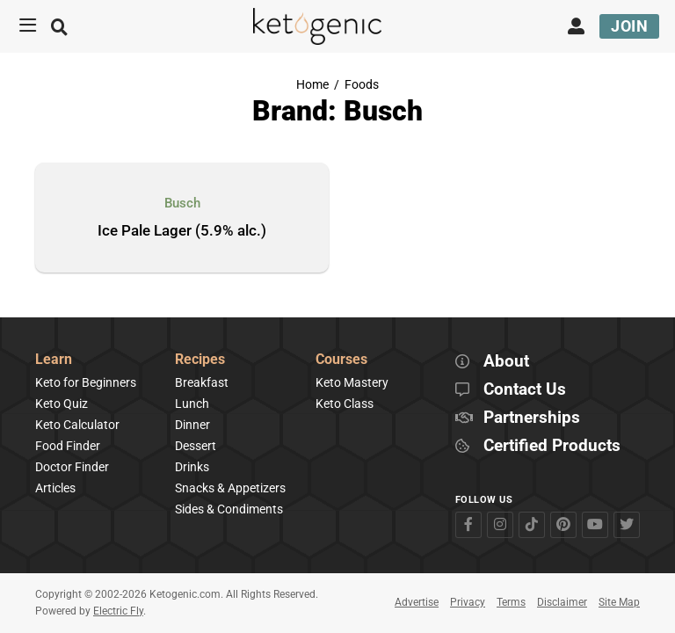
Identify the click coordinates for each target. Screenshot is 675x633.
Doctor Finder (72, 467)
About (506, 362)
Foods (362, 84)
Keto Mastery (352, 382)
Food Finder (67, 446)
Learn (53, 360)
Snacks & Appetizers (230, 488)
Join (629, 26)
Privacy (467, 602)
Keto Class (345, 404)
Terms (511, 602)
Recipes (200, 360)
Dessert (195, 446)
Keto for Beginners (85, 382)
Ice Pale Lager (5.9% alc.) (182, 231)
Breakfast (202, 382)
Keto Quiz (61, 404)
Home (312, 84)
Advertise (417, 602)
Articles (55, 488)
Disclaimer (562, 602)
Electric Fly (118, 611)
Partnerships (531, 418)
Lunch (192, 404)
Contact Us (524, 390)
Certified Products (552, 446)
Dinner (192, 425)
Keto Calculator (77, 425)
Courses (341, 360)
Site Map (619, 602)
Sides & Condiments (229, 509)
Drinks (192, 467)
